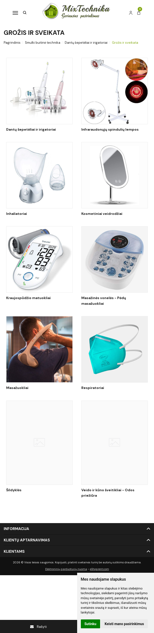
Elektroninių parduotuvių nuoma (66, 569)
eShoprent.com (99, 569)
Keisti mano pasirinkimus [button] (124, 624)
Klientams (14, 551)
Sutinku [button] (90, 624)
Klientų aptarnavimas (27, 540)
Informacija (16, 528)
